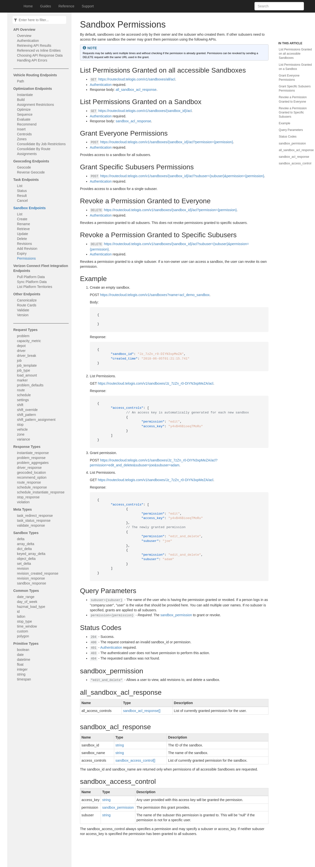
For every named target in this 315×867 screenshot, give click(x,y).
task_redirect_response (35, 516)
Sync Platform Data (32, 282)
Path (20, 81)
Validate (23, 310)
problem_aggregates (32, 463)
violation (23, 502)
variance (23, 439)
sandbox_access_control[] (135, 760)
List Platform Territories (34, 287)
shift (20, 405)
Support (88, 6)
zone (20, 434)
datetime (23, 660)
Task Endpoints (26, 180)
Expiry (22, 253)
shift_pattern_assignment (36, 420)
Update (22, 234)
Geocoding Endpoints (31, 161)
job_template (27, 365)
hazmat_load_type (31, 607)
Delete (22, 239)
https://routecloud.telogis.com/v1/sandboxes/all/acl (136, 79)
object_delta (26, 559)
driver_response (29, 468)
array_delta (25, 544)
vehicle (22, 429)
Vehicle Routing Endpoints (35, 75)
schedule (24, 395)
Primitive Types (25, 644)
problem (23, 336)
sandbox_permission (176, 615)
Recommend (26, 124)
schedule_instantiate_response (40, 492)
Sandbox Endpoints (29, 208)
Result (22, 196)
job (19, 361)
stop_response (28, 497)
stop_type (24, 621)
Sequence (24, 114)
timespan (24, 679)
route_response (29, 482)
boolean (23, 650)
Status (22, 191)
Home (28, 6)
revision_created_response (37, 573)
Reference (66, 6)
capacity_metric (29, 341)
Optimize (24, 109)
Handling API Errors (32, 60)
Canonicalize (27, 300)
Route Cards (26, 305)
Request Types (25, 330)
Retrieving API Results (34, 45)
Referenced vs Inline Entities (39, 50)
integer (22, 669)
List (19, 186)
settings (23, 400)
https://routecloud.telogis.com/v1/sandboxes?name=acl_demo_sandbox (155, 295)
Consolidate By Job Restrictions (41, 144)
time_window (27, 626)
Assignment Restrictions (35, 105)
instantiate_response (33, 453)
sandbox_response (31, 583)
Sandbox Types (25, 533)
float (20, 664)
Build (21, 100)
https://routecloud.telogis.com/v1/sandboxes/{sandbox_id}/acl (145, 111)
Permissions (26, 258)
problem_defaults (30, 385)
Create (22, 219)
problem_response (31, 458)
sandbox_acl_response (133, 121)
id (18, 612)
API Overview (24, 30)
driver (21, 351)
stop (20, 424)
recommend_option (32, 477)
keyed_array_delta (31, 554)
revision (23, 568)
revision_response (31, 578)
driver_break (26, 356)
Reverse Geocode (31, 172)
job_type (23, 370)
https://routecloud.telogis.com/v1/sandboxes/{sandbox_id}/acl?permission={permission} (166, 142)
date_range (25, 597)
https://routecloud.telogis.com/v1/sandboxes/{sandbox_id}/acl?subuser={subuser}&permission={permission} (182, 176)
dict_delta (24, 549)
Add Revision (27, 249)
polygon (23, 636)
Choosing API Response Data (40, 55)
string (21, 674)
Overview (24, 36)
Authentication (28, 41)
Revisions (24, 244)
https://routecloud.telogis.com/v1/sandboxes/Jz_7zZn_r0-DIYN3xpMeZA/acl (155, 383)
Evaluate (23, 119)
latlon (21, 616)
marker (22, 380)
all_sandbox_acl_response (136, 90)
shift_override (27, 410)
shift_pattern (26, 415)
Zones (22, 139)
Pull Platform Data (31, 277)
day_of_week (27, 602)
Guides (45, 6)
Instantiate (25, 95)
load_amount (27, 375)
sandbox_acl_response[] (141, 711)
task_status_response (33, 520)
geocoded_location (31, 472)
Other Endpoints (26, 294)
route (21, 390)
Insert (21, 129)
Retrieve (23, 229)
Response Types (26, 447)
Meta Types (22, 509)
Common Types (26, 591)
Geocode (24, 167)
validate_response (31, 525)
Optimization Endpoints (32, 89)
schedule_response (32, 487)
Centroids (24, 134)
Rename (23, 224)
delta (20, 539)
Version (23, 315)
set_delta (24, 564)
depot (21, 346)
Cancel (22, 201)
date (20, 655)
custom (22, 631)
